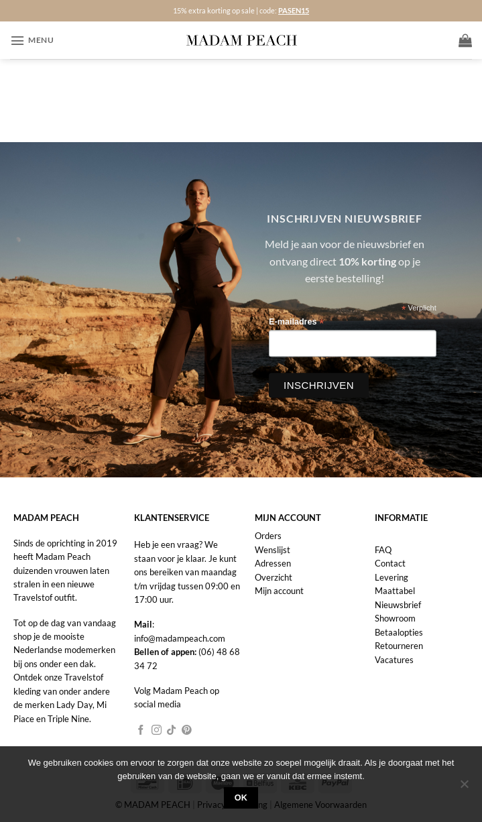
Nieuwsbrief (398, 604)
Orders (268, 535)
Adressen (273, 563)
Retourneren (399, 645)
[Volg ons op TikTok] (171, 730)
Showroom (395, 618)
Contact (390, 563)
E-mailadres (296, 322)
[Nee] (464, 788)
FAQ (383, 549)
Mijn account (279, 590)
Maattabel (395, 590)
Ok (241, 798)
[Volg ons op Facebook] (141, 730)
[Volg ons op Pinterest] (187, 730)
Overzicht (273, 577)
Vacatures (394, 659)
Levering (391, 577)
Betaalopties (399, 632)
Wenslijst (272, 549)
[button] (32, 40)
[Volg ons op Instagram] (157, 730)
